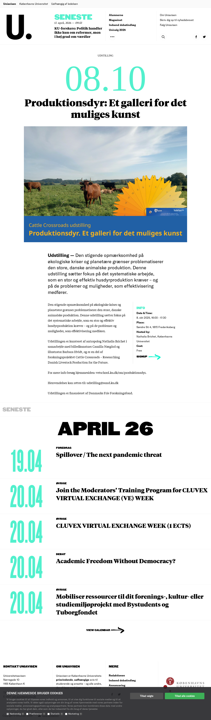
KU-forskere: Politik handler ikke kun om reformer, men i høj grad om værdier (78, 32)
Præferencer (37, 713)
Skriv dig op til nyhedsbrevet (177, 19)
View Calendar (98, 630)
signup (142, 356)
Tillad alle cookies (185, 695)
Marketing (75, 713)
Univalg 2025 (117, 29)
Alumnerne (116, 15)
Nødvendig (17, 713)
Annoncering (117, 685)
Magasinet (115, 19)
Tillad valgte (146, 695)
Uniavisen (9, 3)
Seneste (73, 17)
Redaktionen (117, 675)
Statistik (57, 713)
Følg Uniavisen (168, 24)
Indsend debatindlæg (122, 24)
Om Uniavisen (168, 15)
